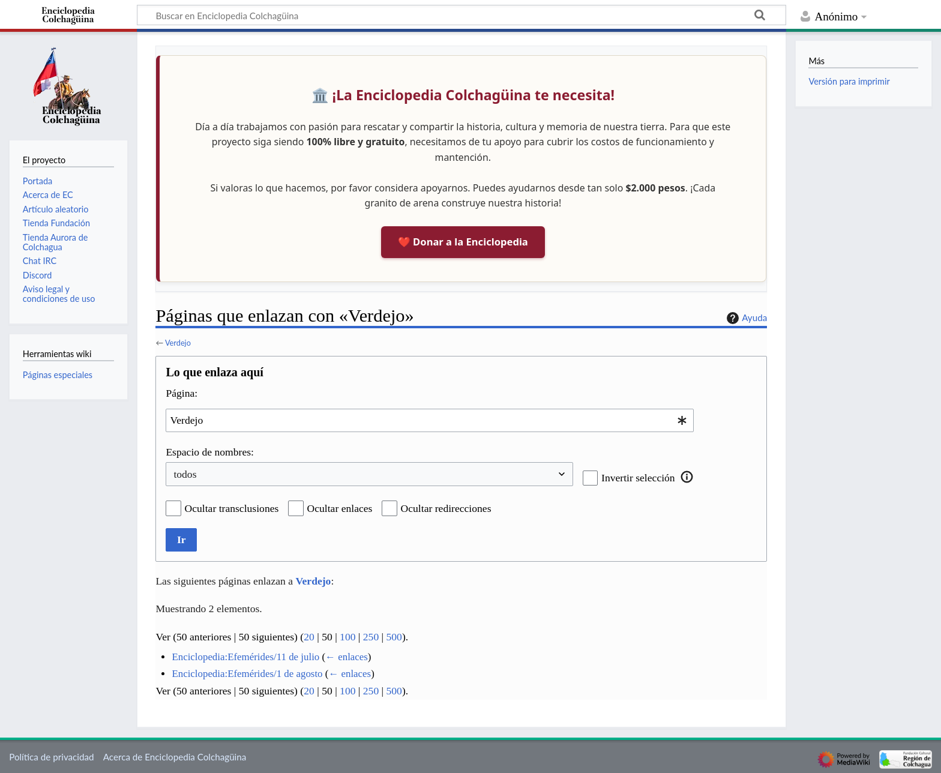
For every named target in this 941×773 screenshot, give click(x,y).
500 (394, 637)
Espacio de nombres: (210, 452)
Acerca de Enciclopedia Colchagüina (175, 756)
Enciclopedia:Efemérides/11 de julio (245, 657)
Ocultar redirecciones (446, 508)
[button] (687, 476)
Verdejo (178, 342)
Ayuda (745, 318)
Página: (181, 393)
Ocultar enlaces (340, 508)
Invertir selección (638, 478)
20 (309, 637)
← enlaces (346, 657)
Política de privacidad (51, 756)
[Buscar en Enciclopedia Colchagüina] (461, 15)
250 (371, 637)
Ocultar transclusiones (232, 508)
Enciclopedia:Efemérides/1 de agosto (247, 673)
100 (347, 637)
